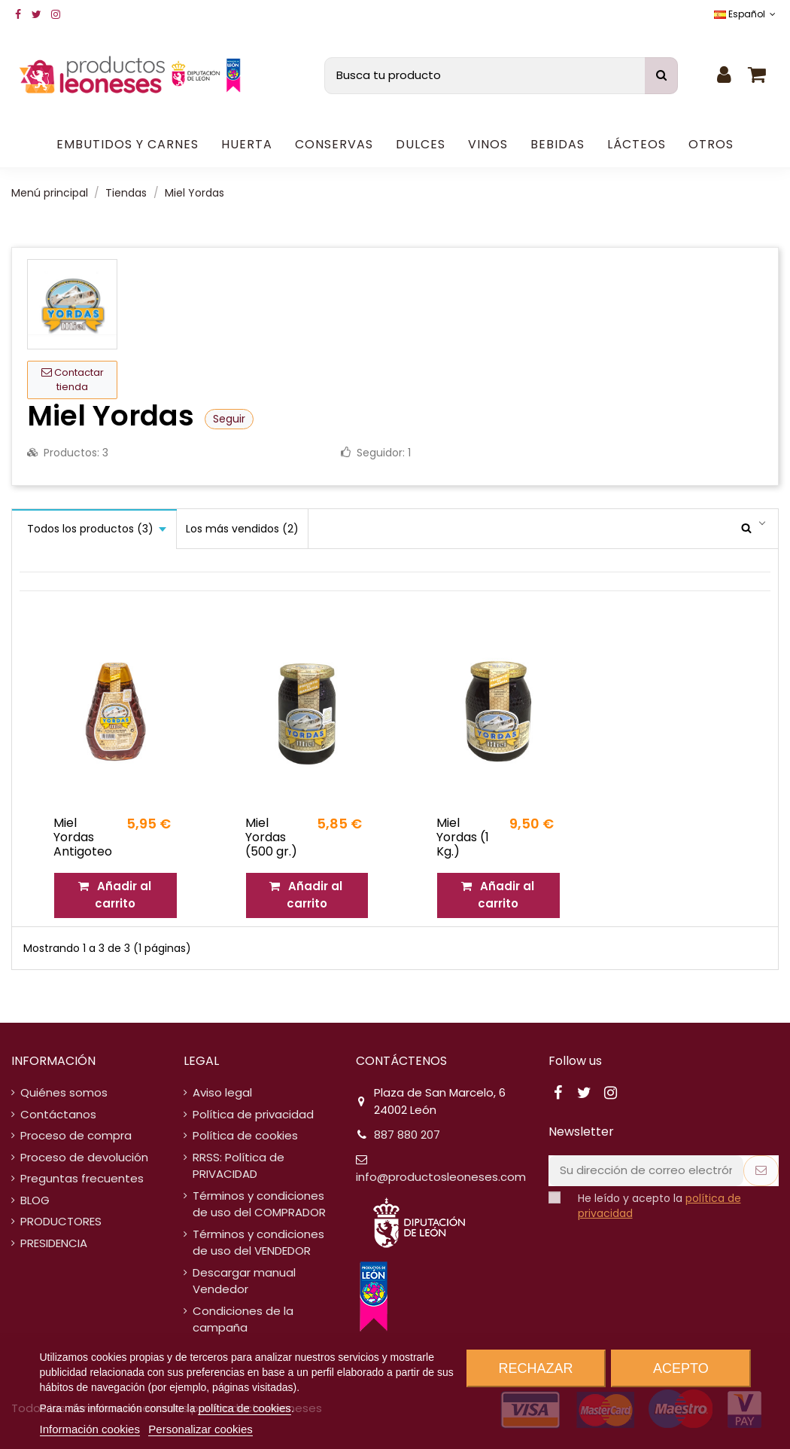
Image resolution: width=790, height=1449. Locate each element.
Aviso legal (222, 1092)
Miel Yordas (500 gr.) (271, 837)
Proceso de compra (76, 1135)
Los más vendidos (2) (242, 528)
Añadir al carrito (115, 894)
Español (746, 14)
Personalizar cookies (200, 1429)
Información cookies (90, 1429)
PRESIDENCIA (53, 1243)
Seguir (229, 418)
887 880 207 (407, 1134)
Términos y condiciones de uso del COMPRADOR (259, 1204)
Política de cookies (245, 1135)
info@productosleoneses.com (441, 1177)
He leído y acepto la (659, 1206)
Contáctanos (58, 1114)
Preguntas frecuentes (82, 1178)
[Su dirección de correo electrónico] (645, 1170)
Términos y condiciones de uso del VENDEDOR (258, 1242)
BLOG (35, 1200)
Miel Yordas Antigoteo (82, 837)
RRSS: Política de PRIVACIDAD (238, 1165)
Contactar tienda (72, 380)
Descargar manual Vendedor (244, 1281)
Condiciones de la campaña (243, 1319)
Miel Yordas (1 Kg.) (462, 837)
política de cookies (244, 1408)
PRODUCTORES (61, 1221)
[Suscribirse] (761, 1170)
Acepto (681, 1368)
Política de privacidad (253, 1114)
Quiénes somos (64, 1092)
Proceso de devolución (84, 1157)
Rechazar (536, 1368)
